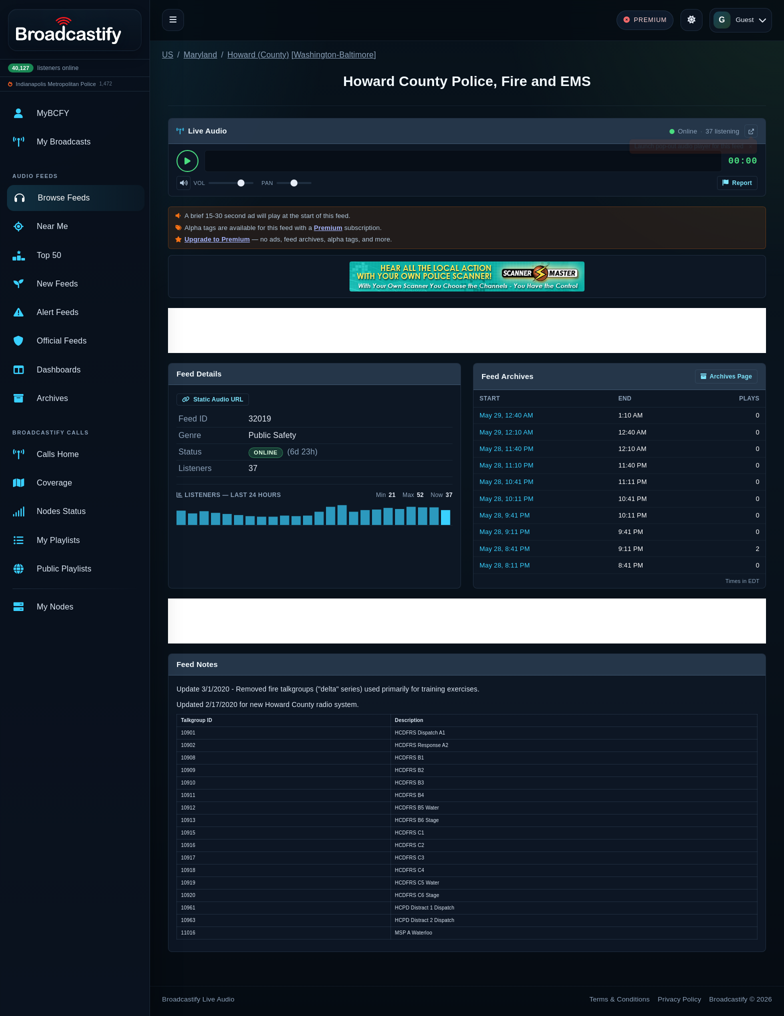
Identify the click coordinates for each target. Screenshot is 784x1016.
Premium (328, 228)
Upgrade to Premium (217, 239)
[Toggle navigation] (173, 20)
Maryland (200, 54)
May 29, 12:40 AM (506, 415)
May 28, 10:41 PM (507, 482)
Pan (267, 183)
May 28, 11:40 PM (507, 448)
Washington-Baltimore (334, 54)
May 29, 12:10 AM (506, 432)
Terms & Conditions (620, 999)
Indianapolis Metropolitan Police (56, 84)
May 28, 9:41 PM (505, 515)
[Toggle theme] (691, 20)
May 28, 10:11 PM (507, 498)
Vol (199, 183)
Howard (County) (258, 54)
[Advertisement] (467, 330)
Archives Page (726, 376)
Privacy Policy (680, 999)
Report (737, 183)
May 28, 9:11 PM (505, 532)
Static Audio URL (213, 399)
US (168, 54)
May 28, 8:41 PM (505, 548)
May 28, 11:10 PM (507, 465)
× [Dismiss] (750, 149)
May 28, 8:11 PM (505, 565)
